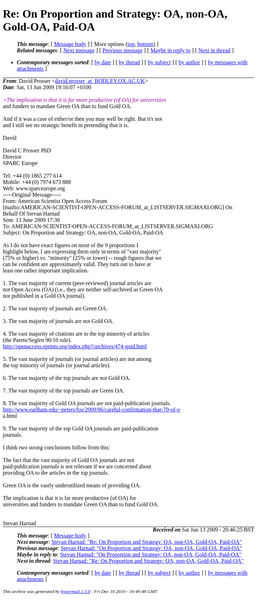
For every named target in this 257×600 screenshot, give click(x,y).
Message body (70, 44)
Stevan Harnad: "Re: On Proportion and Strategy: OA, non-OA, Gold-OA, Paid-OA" (146, 542)
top (130, 44)
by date (103, 62)
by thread (129, 62)
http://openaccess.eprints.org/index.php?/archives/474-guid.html (75, 346)
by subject (159, 62)
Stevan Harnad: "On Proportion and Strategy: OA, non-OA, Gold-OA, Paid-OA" (151, 548)
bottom (145, 44)
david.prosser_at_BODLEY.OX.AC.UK (100, 81)
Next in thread (215, 50)
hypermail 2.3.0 (75, 591)
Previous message (123, 50)
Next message (79, 50)
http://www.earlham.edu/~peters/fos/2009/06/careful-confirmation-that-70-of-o (91, 410)
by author (189, 62)
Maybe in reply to (170, 50)
